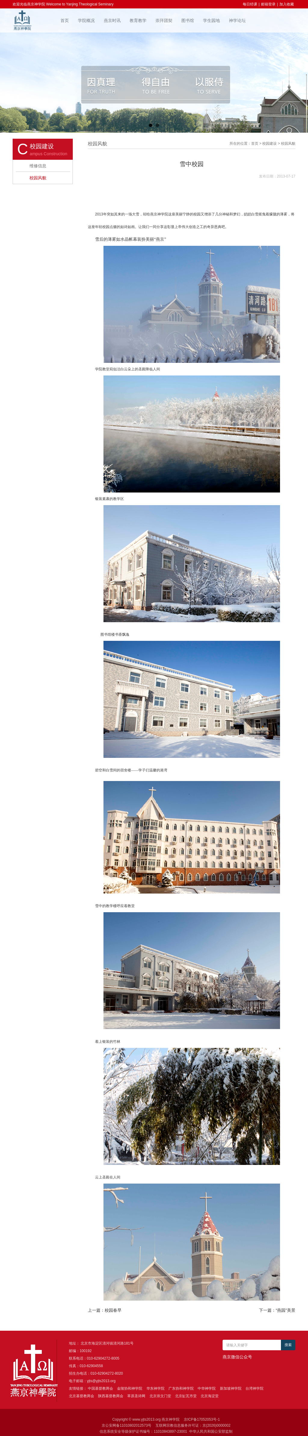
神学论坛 (237, 20)
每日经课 (250, 4)
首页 (64, 20)
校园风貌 (37, 177)
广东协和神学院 (181, 1388)
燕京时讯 (112, 20)
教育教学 (138, 20)
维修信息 (37, 165)
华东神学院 (155, 1388)
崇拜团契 (164, 20)
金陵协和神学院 (129, 1388)
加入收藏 (286, 4)
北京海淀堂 (210, 1396)
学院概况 (86, 20)
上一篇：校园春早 (105, 1310)
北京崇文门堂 (160, 1396)
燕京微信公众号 (237, 1356)
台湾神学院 (254, 1388)
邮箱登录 (268, 4)
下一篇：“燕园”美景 (277, 1310)
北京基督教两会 (81, 1396)
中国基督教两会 (100, 1388)
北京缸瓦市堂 (186, 1396)
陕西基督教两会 (110, 1396)
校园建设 (269, 143)
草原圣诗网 (136, 1396)
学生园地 (211, 20)
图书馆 (187, 20)
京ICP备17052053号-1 (202, 1419)
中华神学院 (207, 1388)
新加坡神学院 (231, 1388)
